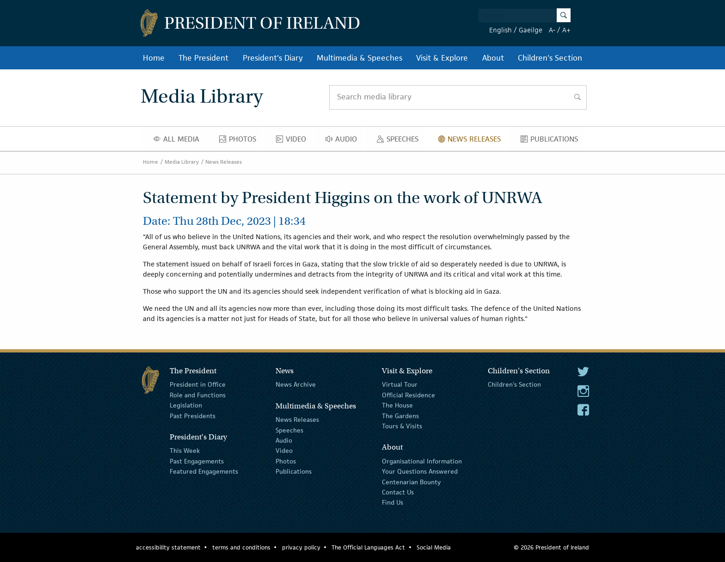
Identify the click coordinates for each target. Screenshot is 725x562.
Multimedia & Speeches (359, 58)
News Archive (296, 384)
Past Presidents (192, 415)
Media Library (182, 161)
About (493, 58)
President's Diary (273, 58)
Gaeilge (530, 29)
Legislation (186, 405)
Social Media (434, 547)
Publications (552, 141)
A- (552, 29)
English (500, 29)
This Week (185, 450)
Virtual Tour (400, 384)
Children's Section (550, 58)
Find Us (392, 502)
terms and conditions (241, 547)
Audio (344, 141)
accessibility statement (168, 547)
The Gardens (400, 415)
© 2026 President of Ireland (551, 547)
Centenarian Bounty (411, 481)
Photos (240, 141)
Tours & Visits (402, 426)
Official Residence (408, 395)
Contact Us (398, 492)
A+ (566, 29)
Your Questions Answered (420, 471)
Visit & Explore (442, 58)
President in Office (198, 384)
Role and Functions (198, 395)
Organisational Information (422, 461)
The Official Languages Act (368, 547)
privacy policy (301, 547)
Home (154, 58)
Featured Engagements (204, 471)
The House (397, 405)
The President (203, 58)
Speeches (399, 141)
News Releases (472, 141)
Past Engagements (197, 461)
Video (293, 141)
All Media (179, 141)
